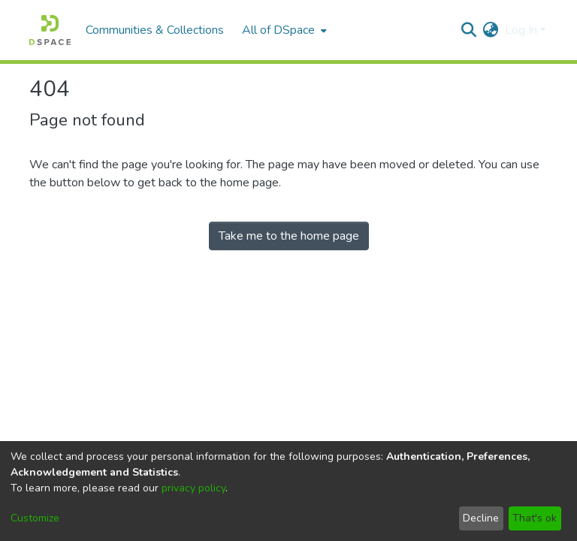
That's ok (534, 518)
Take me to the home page (289, 236)
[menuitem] (283, 30)
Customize (35, 518)
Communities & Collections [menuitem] (155, 30)
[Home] (50, 30)
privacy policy (193, 488)
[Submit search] (469, 30)
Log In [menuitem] (521, 30)
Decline (481, 518)
